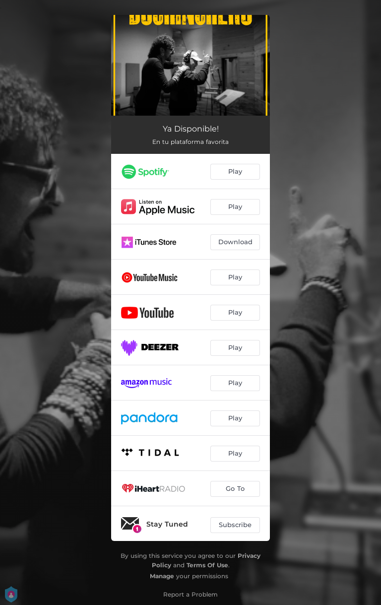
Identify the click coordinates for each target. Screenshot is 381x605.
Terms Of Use (207, 565)
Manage (162, 576)
